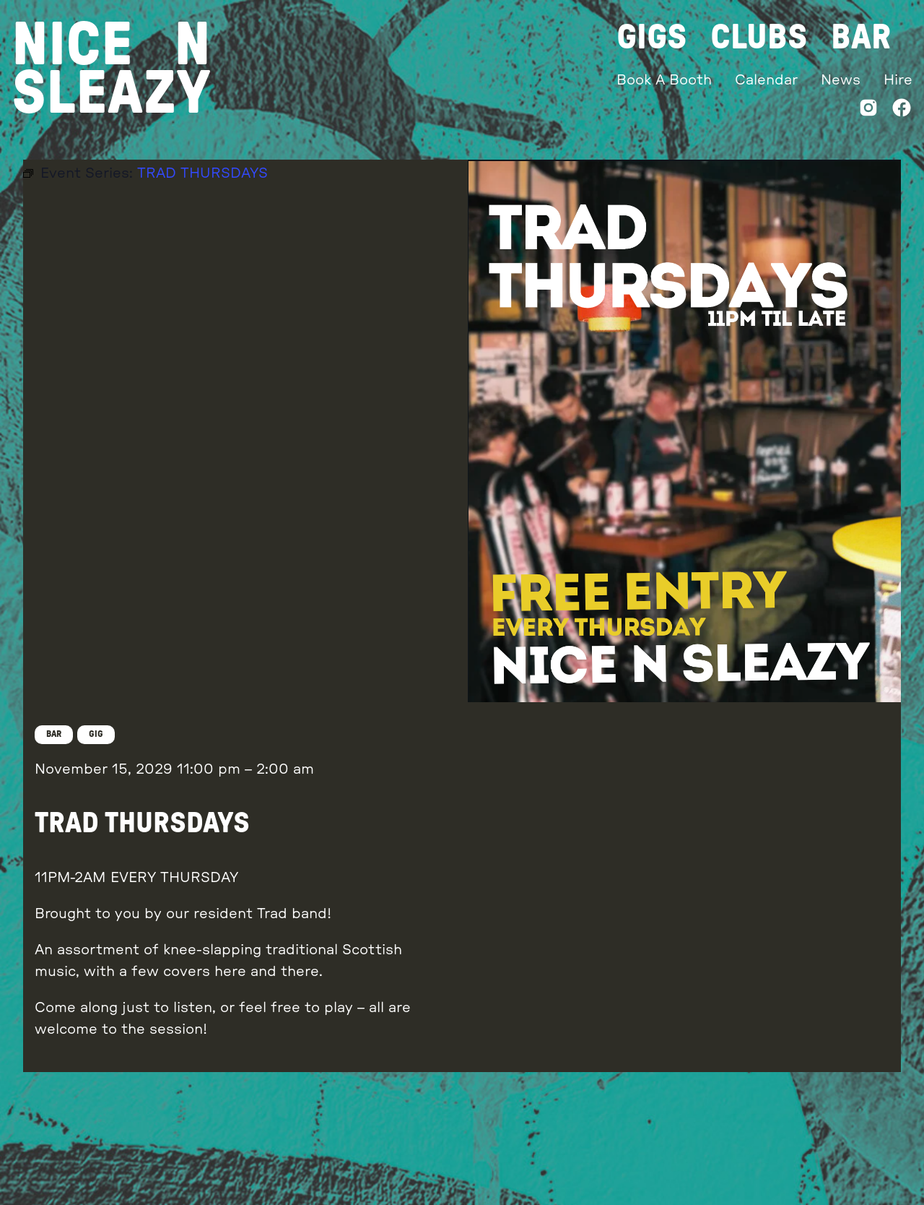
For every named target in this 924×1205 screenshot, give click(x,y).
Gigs (651, 37)
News (840, 80)
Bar (861, 37)
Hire (898, 80)
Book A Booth (664, 80)
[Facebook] (901, 111)
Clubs (759, 37)
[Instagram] (868, 111)
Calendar (766, 80)
